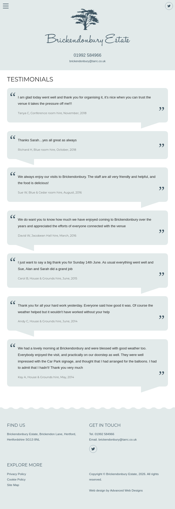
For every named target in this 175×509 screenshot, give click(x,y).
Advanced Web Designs (126, 490)
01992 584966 (87, 55)
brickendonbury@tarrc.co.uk (87, 61)
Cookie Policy (16, 479)
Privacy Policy (16, 474)
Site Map (13, 485)
